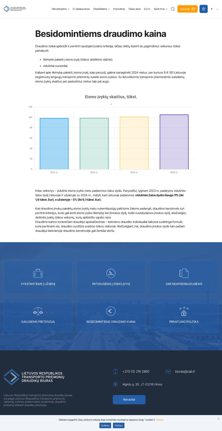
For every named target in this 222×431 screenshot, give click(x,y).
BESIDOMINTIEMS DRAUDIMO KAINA (111, 315)
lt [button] (214, 8)
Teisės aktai (134, 8)
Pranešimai (119, 8)
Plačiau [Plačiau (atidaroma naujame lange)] (159, 419)
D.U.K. (147, 8)
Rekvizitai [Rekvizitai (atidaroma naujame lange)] (129, 399)
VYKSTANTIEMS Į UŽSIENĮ (38, 277)
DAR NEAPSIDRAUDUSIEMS (184, 277)
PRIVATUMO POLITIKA (184, 315)
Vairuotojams (59, 8)
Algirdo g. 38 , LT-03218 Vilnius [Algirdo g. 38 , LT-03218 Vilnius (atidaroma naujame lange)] (137, 384)
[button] (173, 9)
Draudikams (100, 8)
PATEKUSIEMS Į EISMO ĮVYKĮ (111, 277)
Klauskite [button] (187, 9)
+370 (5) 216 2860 (131, 371)
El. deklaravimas (81, 8)
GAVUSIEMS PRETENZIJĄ (38, 315)
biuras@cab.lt (180, 371)
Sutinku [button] (105, 425)
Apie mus (159, 8)
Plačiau (119, 425)
